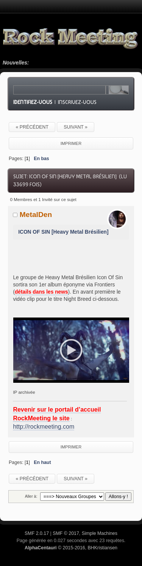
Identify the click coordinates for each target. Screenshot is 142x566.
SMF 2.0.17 (37, 533)
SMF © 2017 (66, 533)
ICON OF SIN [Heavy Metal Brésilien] (63, 232)
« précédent (32, 127)
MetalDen (36, 215)
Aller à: (31, 496)
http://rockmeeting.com (43, 426)
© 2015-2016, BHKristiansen (71, 547)
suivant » (75, 127)
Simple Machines (99, 533)
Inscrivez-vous (77, 102)
